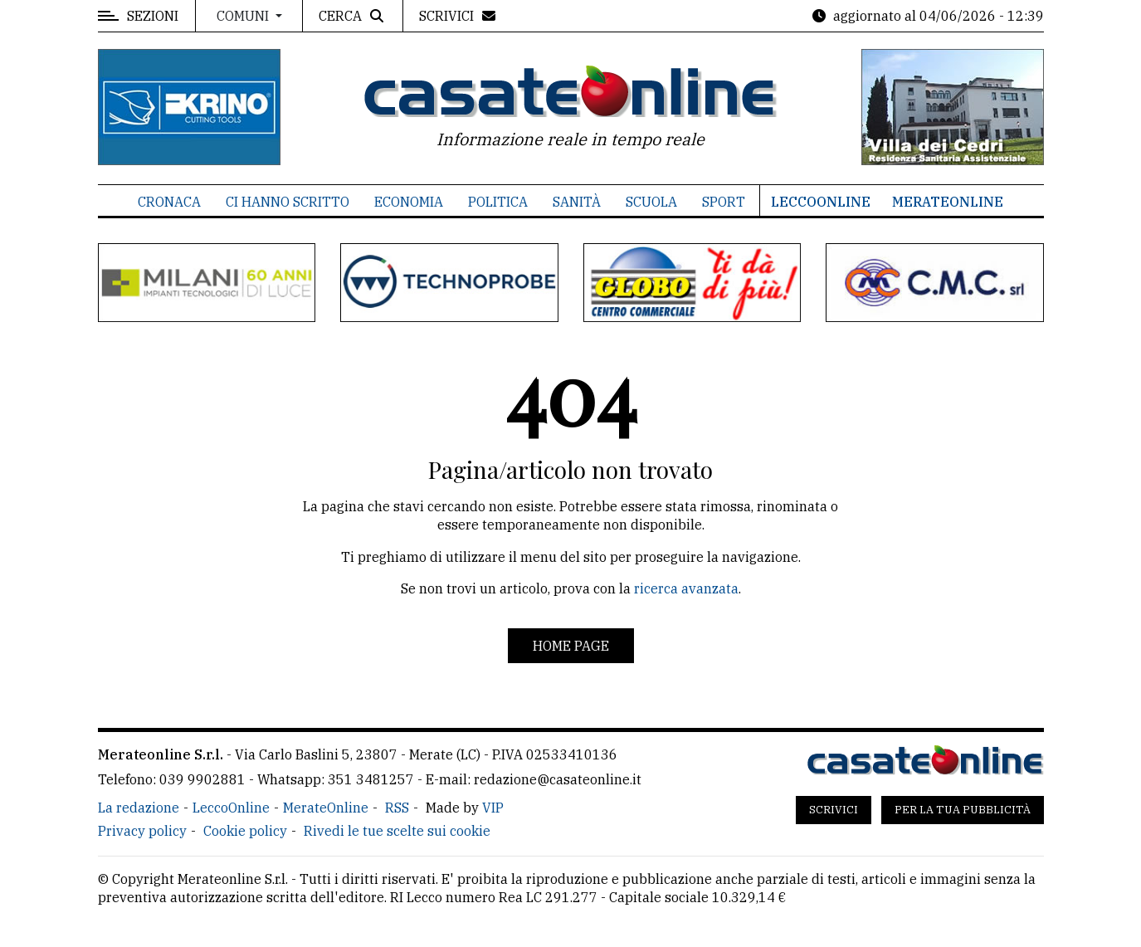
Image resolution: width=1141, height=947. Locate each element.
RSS (397, 807)
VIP (493, 807)
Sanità (577, 201)
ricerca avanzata (686, 588)
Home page (571, 645)
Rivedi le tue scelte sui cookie (397, 831)
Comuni (244, 15)
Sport (723, 201)
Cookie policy (245, 831)
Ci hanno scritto (287, 201)
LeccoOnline (820, 201)
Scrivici (833, 810)
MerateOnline (947, 201)
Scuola (651, 201)
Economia (408, 201)
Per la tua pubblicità (963, 810)
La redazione (138, 807)
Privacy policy (142, 831)
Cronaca (169, 201)
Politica (498, 201)
